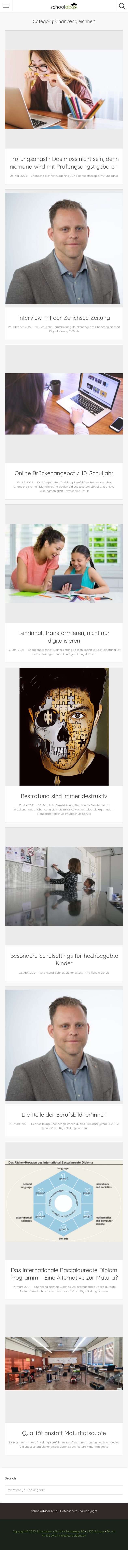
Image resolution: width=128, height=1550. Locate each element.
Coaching (62, 176)
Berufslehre (81, 482)
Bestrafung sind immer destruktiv (64, 796)
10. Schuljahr (43, 327)
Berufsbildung (62, 327)
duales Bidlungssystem (74, 486)
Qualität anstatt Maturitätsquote (64, 1433)
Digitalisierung (58, 331)
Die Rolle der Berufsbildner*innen (64, 1114)
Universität (64, 1291)
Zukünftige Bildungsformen (78, 654)
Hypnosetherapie (87, 176)
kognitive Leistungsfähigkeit (102, 650)
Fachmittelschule (86, 809)
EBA (72, 176)
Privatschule (72, 491)
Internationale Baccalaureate (96, 1287)
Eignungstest (74, 972)
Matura (25, 1291)
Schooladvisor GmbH (45, 1511)
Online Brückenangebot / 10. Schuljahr (64, 473)
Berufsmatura (100, 805)
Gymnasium (106, 809)
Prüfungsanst (109, 176)
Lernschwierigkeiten (46, 654)
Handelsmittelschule (50, 814)
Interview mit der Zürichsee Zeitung (64, 317)
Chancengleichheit (43, 176)
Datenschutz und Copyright (78, 1511)
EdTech (74, 331)
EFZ (99, 486)
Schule (85, 491)
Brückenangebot (83, 327)
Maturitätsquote (97, 1446)
